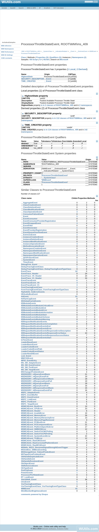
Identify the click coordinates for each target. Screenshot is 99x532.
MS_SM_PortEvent (29, 367)
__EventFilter (27, 225)
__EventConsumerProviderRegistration (38, 221)
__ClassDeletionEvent (31, 207)
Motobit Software (49, 529)
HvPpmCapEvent (28, 299)
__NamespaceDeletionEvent (33, 251)
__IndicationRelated (60, 51)
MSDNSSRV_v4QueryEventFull (34, 376)
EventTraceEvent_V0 (30, 283)
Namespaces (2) (79, 57)
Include (4, 8)
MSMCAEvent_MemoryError (33, 415)
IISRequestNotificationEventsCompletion (39, 324)
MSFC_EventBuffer (29, 395)
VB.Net (46, 59)
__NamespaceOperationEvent (34, 255)
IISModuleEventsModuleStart (34, 315)
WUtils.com (88, 529)
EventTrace (26, 271)
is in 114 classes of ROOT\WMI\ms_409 (61, 130)
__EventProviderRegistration (34, 230)
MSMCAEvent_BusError (31, 406)
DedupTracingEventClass (32, 267)
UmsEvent (25, 482)
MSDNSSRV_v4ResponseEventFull (36, 381)
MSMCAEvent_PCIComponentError (36, 424)
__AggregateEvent (29, 203)
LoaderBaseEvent (29, 342)
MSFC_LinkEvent (28, 399)
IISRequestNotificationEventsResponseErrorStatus (43, 333)
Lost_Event (26, 356)
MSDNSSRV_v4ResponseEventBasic (37, 379)
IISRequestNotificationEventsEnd (35, 326)
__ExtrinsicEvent (82, 51)
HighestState (27, 76)
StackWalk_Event (28, 479)
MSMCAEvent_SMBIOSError (33, 429)
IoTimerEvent (27, 340)
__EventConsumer (29, 219)
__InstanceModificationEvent (34, 241)
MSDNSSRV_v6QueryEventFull (34, 386)
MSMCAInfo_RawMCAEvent (33, 445)
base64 (12, 8)
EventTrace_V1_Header (31, 278)
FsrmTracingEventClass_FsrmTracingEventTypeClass (45, 290)
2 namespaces (85, 105)
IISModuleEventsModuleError (34, 310)
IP (40, 8)
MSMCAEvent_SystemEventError (35, 436)
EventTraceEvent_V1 (30, 285)
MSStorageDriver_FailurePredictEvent (38, 452)
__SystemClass (47, 51)
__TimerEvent (27, 262)
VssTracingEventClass (31, 484)
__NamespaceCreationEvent (33, 248)
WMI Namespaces (7, 49)
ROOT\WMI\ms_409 (33, 51)
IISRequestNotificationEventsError (36, 328)
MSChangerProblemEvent (32, 372)
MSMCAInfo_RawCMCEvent (33, 441)
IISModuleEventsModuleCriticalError (37, 306)
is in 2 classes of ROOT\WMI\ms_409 (57, 105)
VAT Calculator (58, 8)
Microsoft (64, 59)
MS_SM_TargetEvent (30, 370)
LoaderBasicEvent (29, 344)
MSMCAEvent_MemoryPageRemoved (37, 420)
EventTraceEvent (28, 280)
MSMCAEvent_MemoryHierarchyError (37, 418)
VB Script (33, 59)
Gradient (47, 8)
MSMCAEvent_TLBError (31, 438)
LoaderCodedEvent (29, 347)
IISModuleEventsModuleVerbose (35, 317)
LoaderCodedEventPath (31, 349)
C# (40, 59)
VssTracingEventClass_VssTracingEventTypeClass (43, 486)
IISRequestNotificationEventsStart (36, 338)
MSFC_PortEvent (28, 402)
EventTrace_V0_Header (31, 276)
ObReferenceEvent (29, 466)
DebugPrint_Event (29, 264)
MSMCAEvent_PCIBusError (33, 422)
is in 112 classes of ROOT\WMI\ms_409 (69, 118)
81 (76, 296)
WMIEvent (92, 51)
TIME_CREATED (28, 81)
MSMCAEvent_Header (31, 411)
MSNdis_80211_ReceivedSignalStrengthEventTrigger (44, 447)
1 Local (71, 69)
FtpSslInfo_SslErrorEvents (33, 292)
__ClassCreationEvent (31, 205)
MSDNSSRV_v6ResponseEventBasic (37, 388)
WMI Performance (7, 52)
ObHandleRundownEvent (32, 461)
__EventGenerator (29, 228)
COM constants (6, 58)
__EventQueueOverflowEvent (34, 232)
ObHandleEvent (28, 459)
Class (23, 57)
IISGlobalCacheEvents (31, 301)
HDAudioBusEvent (29, 294)
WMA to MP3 (31, 8)
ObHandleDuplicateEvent (32, 457)
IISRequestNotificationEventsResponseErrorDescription (46, 331)
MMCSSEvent (27, 358)
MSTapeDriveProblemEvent (33, 454)
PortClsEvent (27, 470)
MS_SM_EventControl (30, 365)
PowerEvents (27, 473)
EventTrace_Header (29, 274)
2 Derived (82, 69)
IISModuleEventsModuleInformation (37, 312)
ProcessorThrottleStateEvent (30, 53)
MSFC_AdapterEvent (30, 392)
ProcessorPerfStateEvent (32, 475)
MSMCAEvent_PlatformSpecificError (37, 427)
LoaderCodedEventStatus (32, 351)
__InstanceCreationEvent (32, 237)
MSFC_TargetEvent (29, 404)
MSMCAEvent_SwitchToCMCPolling (37, 431)
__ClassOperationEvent (31, 212)
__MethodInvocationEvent (32, 246)
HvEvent (25, 296)
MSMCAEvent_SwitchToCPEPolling (36, 434)
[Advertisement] (40, 24)
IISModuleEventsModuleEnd (33, 308)
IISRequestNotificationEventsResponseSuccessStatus (45, 335)
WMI (23, 51)
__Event (72, 51)
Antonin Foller (62, 529)
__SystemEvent (28, 260)
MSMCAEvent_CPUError (32, 408)
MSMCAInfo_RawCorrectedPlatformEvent (39, 443)
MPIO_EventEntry (29, 360)
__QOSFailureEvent (29, 258)
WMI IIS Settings (7, 55)
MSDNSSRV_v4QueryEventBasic (35, 374)
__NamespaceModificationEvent (35, 253)
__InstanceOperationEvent (33, 244)
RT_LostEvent (27, 477)
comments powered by (34, 494)
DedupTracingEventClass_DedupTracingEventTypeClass (46, 269)
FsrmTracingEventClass (31, 287)
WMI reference (6, 46)
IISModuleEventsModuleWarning (35, 319)
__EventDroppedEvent (31, 223)
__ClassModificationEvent (32, 209)
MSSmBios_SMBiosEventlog (34, 450)
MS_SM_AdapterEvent (31, 363)
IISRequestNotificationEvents (34, 322)
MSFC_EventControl (30, 397)
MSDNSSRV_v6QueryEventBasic (35, 383)
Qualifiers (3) (55, 57)
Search (21, 8)
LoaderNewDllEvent (30, 354)
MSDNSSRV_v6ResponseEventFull (36, 390)
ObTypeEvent (27, 468)
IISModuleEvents (28, 303)
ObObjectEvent (28, 463)
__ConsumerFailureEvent (32, 214)
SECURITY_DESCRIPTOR (32, 79)
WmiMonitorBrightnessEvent (34, 491)
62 (76, 271)
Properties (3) (42, 57)
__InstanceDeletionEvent (32, 239)
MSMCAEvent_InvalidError (33, 413)
